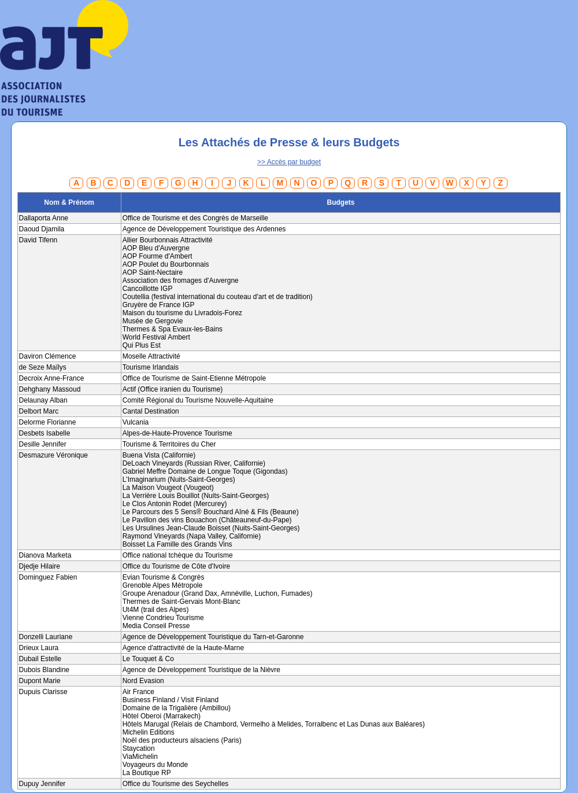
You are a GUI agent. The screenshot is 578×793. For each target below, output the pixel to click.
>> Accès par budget (289, 162)
